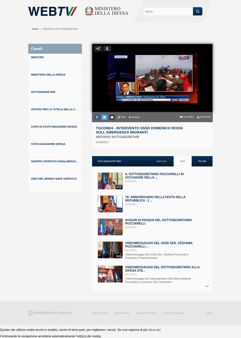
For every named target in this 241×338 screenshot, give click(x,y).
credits (209, 313)
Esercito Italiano (100, 313)
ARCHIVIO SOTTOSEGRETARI (60, 29)
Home (35, 29)
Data (182, 161)
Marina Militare (122, 313)
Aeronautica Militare (146, 313)
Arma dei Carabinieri (173, 313)
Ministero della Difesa (50, 313)
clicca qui (154, 329)
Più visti (202, 161)
